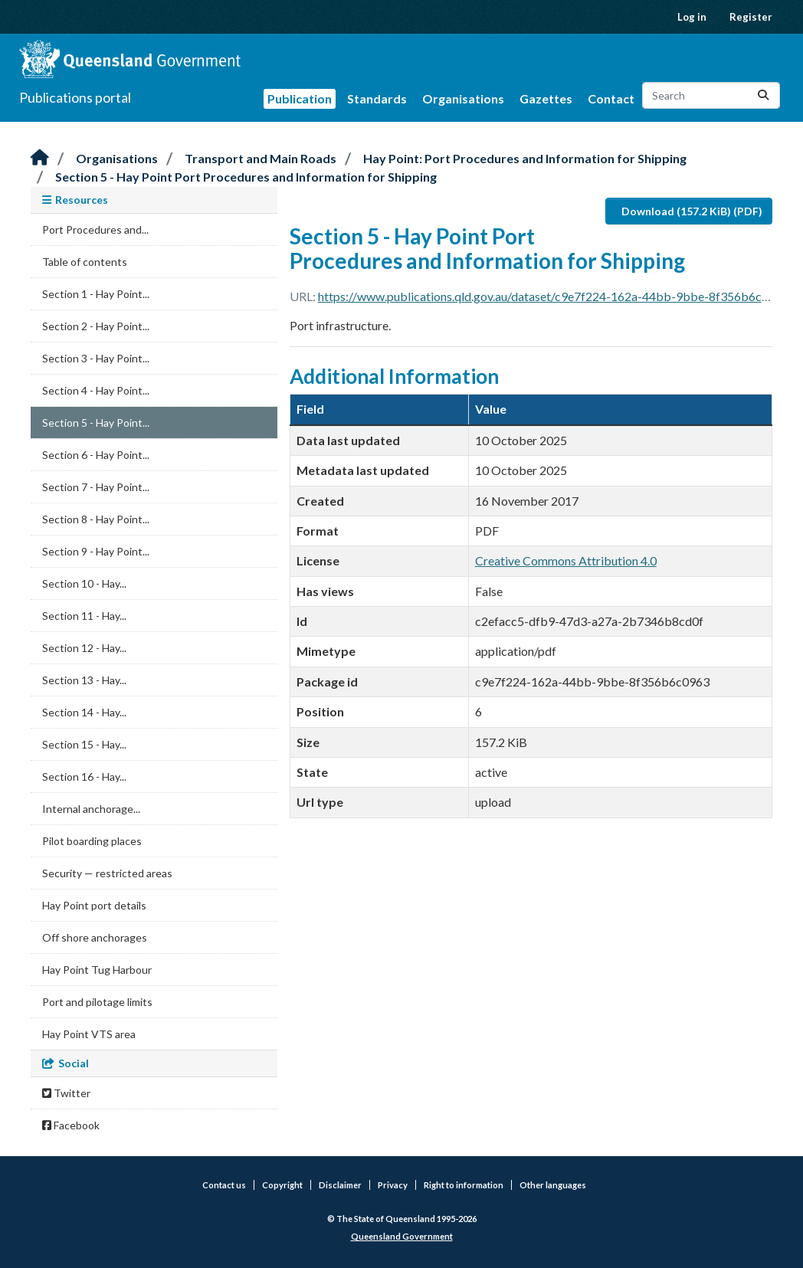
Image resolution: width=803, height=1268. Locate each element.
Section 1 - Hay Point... (95, 293)
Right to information (463, 1185)
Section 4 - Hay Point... (95, 390)
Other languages (552, 1185)
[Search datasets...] (711, 95)
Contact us (224, 1185)
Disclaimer (340, 1185)
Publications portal (75, 97)
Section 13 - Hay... (84, 679)
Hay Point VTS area (89, 1033)
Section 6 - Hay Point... (95, 454)
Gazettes (545, 98)
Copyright (282, 1185)
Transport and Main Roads (260, 158)
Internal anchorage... (91, 808)
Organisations (463, 98)
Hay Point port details (94, 905)
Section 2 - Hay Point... (95, 326)
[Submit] (763, 95)
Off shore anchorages (94, 937)
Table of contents (84, 261)
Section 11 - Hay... (84, 615)
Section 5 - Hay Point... (95, 422)
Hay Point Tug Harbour (97, 969)
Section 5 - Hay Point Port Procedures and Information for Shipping (246, 176)
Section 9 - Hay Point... (95, 551)
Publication (299, 98)
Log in (691, 17)
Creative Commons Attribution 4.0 (566, 560)
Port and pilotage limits (97, 1001)
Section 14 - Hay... (84, 712)
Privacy (393, 1185)
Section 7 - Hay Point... (95, 486)
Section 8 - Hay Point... (95, 519)
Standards (377, 98)
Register (750, 17)
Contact (611, 98)
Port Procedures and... (95, 229)
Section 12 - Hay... (84, 647)
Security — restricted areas (107, 873)
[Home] (40, 158)
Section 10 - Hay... (84, 583)
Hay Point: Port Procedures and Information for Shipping (525, 158)
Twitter (66, 1092)
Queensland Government (402, 1236)
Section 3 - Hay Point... (95, 358)
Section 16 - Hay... (84, 776)
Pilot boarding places (92, 840)
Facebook (71, 1125)
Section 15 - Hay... (84, 744)
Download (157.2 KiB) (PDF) (691, 211)
